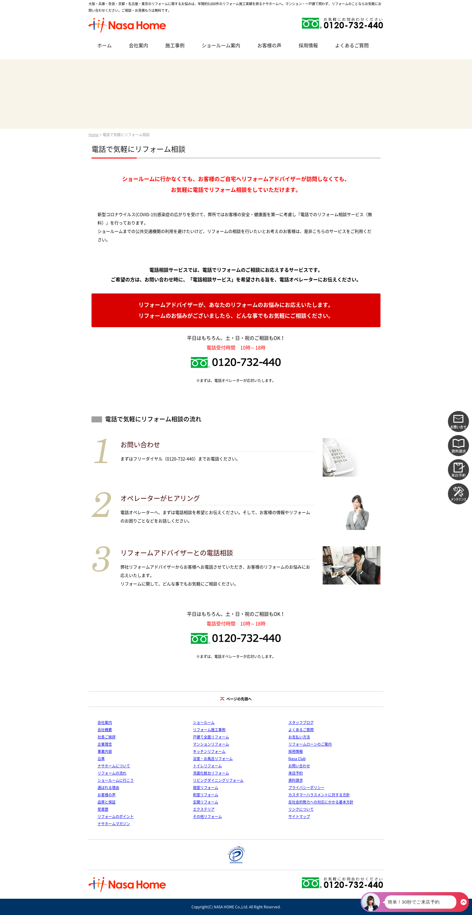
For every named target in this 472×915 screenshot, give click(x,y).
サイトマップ (299, 816)
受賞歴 (103, 809)
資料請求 (295, 780)
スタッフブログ (301, 722)
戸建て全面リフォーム (211, 737)
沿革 (101, 758)
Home (93, 134)
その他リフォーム (207, 816)
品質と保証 (107, 802)
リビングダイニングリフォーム (218, 780)
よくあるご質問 (352, 45)
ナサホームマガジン (114, 824)
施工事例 (175, 45)
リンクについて (301, 809)
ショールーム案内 (221, 45)
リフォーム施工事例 (209, 730)
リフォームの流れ (112, 773)
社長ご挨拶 (107, 737)
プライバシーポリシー (306, 787)
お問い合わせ (299, 766)
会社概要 (105, 730)
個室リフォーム (205, 787)
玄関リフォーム (205, 802)
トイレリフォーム (207, 766)
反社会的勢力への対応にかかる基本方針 (320, 802)
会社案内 (138, 45)
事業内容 (105, 751)
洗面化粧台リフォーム (211, 773)
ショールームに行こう (116, 780)
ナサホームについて (114, 766)
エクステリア (204, 809)
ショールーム (204, 722)
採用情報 (308, 45)
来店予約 (295, 773)
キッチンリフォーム (209, 751)
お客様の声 (269, 45)
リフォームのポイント (116, 816)
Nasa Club (297, 758)
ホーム (104, 45)
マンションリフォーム (211, 744)
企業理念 (105, 744)
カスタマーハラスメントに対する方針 (319, 795)
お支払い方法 (299, 737)
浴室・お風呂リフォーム (213, 758)
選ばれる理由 (108, 787)
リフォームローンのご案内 (310, 744)
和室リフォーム (205, 795)
